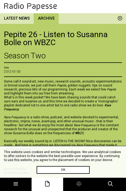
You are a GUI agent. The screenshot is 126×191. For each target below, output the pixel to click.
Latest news (17, 18)
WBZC (79, 133)
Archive (46, 18)
